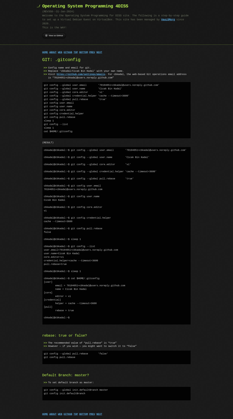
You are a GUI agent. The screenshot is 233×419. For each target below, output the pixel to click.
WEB (60, 52)
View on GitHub (54, 35)
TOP (76, 52)
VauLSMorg (168, 19)
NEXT (99, 52)
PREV (92, 52)
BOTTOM (83, 52)
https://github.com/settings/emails (81, 74)
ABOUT (52, 52)
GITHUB (68, 52)
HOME (45, 52)
